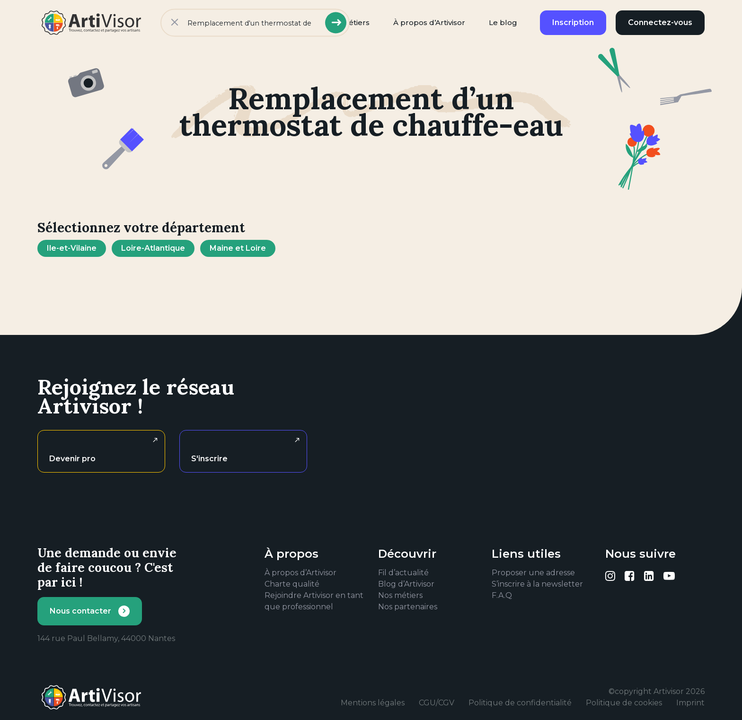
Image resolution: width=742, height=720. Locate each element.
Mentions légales (373, 702)
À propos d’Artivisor (429, 22)
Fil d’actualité (403, 572)
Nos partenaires (407, 606)
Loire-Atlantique (153, 248)
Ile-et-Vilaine (72, 248)
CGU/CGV (436, 702)
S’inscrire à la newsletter (537, 584)
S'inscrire (209, 458)
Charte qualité (292, 584)
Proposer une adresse (533, 572)
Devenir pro (72, 458)
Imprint (690, 702)
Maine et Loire (238, 248)
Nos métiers (400, 595)
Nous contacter (80, 610)
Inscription (573, 22)
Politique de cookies (624, 702)
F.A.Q (502, 595)
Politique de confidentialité (520, 702)
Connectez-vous (660, 22)
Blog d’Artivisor (406, 584)
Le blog (503, 22)
